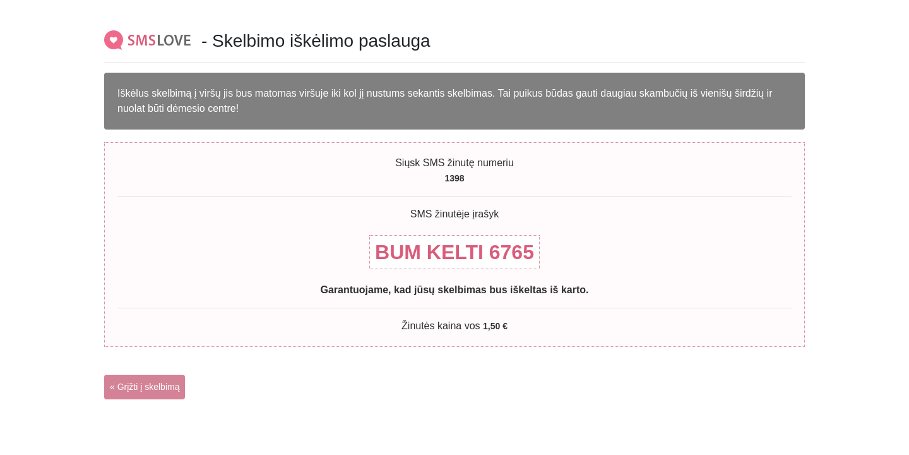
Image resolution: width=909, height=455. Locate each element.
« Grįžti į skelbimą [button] (144, 387)
